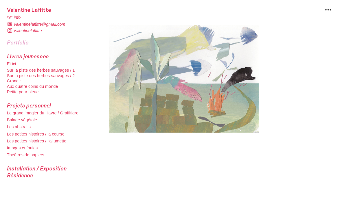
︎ (328, 9)
